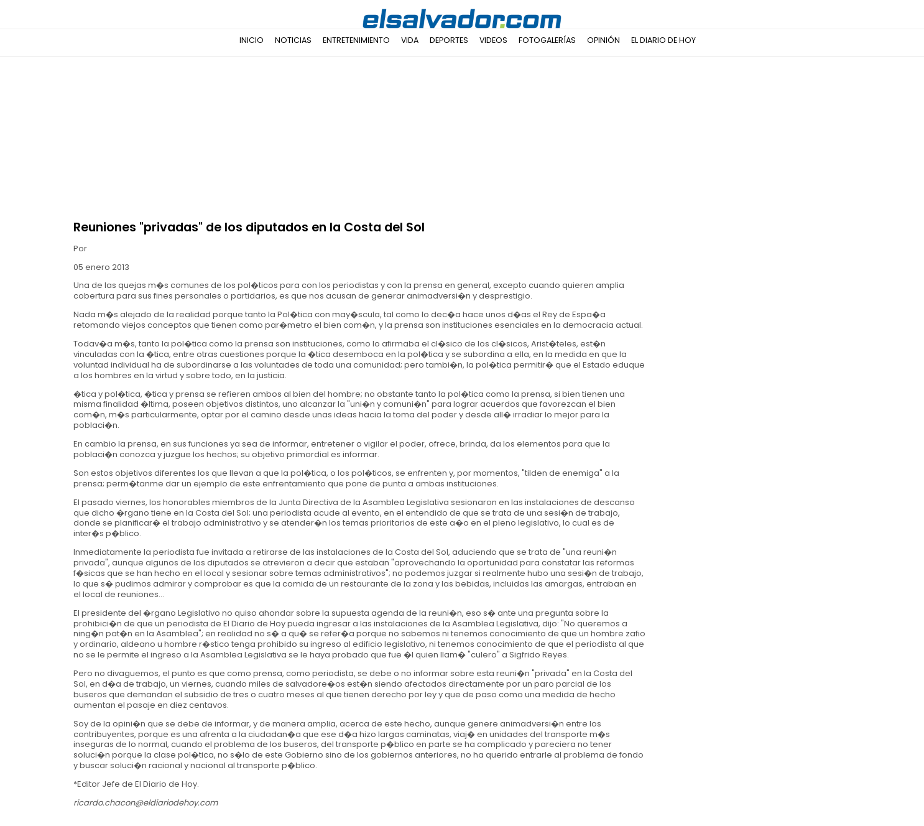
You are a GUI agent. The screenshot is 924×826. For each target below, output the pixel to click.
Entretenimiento (356, 40)
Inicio (251, 40)
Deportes (449, 40)
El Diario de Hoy (663, 40)
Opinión (603, 40)
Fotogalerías (547, 40)
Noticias (293, 40)
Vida (409, 40)
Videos (493, 40)
